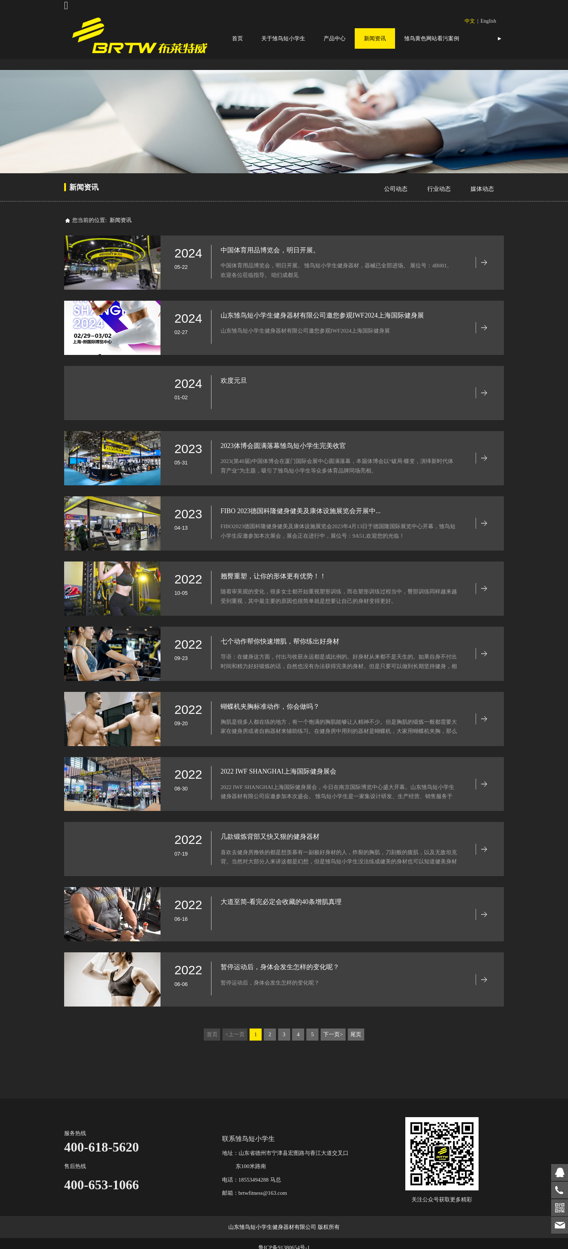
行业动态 (439, 209)
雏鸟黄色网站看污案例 (431, 38)
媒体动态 (482, 209)
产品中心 (335, 38)
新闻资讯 (375, 38)
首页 (237, 38)
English (488, 21)
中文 (470, 21)
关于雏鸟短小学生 (283, 38)
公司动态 (395, 209)
